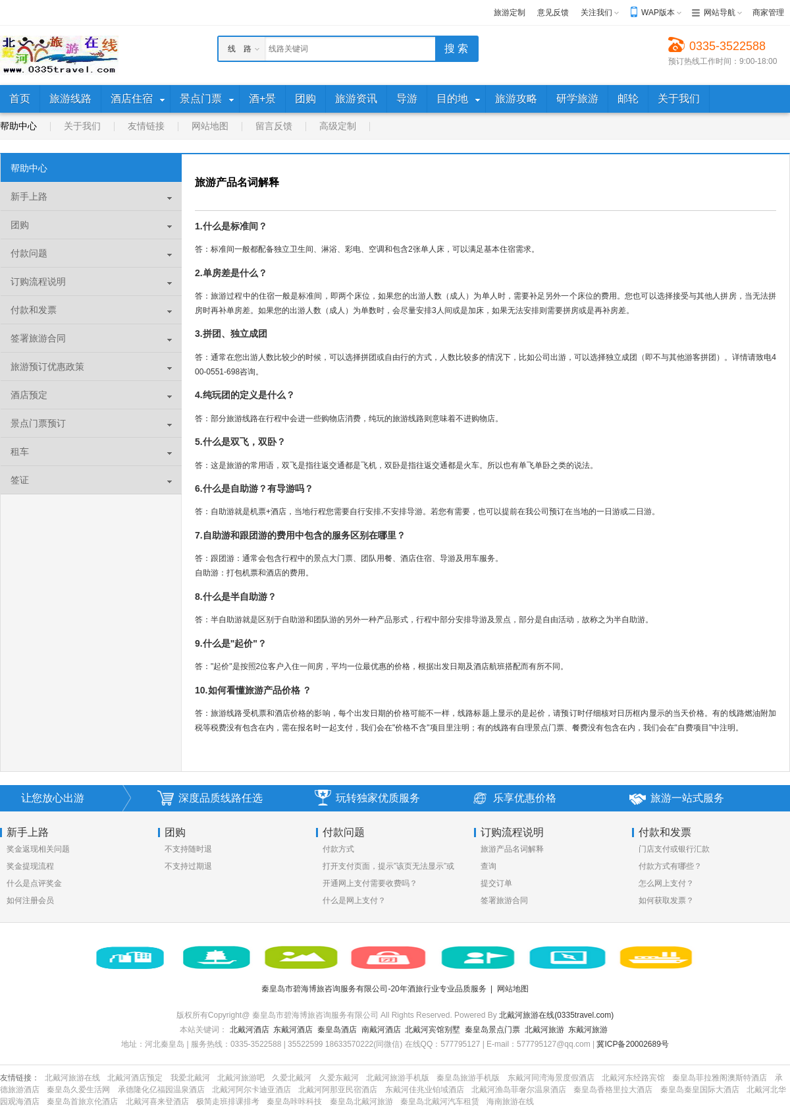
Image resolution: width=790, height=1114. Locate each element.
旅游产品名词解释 (512, 849)
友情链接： (20, 1077)
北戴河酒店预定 (135, 1077)
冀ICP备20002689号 (632, 1044)
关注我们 (596, 12)
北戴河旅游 (544, 1029)
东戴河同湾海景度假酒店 (551, 1077)
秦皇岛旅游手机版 (468, 1077)
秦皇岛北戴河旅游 (361, 1101)
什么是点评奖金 (34, 883)
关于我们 (82, 126)
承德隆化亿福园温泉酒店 (161, 1089)
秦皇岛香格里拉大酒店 (612, 1089)
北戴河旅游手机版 (397, 1077)
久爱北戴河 (291, 1077)
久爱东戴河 (339, 1077)
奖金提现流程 (30, 866)
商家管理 (768, 12)
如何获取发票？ (666, 900)
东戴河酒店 (293, 1029)
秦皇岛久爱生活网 (78, 1089)
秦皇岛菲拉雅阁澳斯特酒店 (719, 1077)
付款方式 (338, 849)
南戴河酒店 (381, 1029)
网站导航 (719, 12)
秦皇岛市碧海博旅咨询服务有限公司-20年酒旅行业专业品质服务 (373, 988)
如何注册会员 (30, 900)
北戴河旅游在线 (72, 1077)
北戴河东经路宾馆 (633, 1077)
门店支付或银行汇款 (674, 849)
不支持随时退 (188, 849)
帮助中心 (18, 126)
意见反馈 (553, 12)
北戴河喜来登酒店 (157, 1101)
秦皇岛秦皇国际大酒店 (699, 1089)
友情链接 (146, 126)
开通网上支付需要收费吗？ (370, 883)
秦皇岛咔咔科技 (294, 1101)
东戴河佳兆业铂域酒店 (424, 1089)
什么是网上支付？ (354, 900)
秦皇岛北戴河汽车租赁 (439, 1101)
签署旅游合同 (504, 900)
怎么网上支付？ (666, 883)
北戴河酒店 (249, 1029)
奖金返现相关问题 (38, 849)
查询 (488, 866)
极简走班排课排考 (227, 1101)
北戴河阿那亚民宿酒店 (337, 1089)
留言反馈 (273, 126)
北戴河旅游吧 (241, 1077)
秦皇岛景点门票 (492, 1029)
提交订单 (496, 883)
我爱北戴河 (190, 1077)
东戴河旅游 (588, 1029)
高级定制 (337, 126)
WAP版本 (658, 12)
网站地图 (210, 126)
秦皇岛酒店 (337, 1029)
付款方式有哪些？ (670, 866)
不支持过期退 (188, 866)
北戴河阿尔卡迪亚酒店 (251, 1089)
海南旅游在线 (510, 1101)
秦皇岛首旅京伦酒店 (82, 1101)
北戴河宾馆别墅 (432, 1029)
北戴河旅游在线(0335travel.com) (556, 1015)
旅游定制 (509, 12)
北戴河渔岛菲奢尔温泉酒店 (518, 1089)
